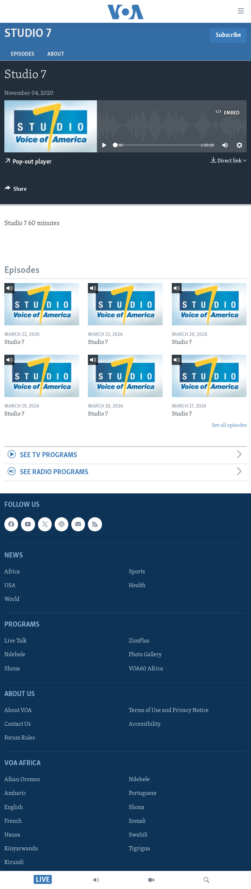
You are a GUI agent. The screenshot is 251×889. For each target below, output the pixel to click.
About (55, 54)
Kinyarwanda (21, 849)
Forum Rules (19, 738)
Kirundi (14, 862)
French (13, 821)
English (13, 807)
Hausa (12, 835)
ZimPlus (139, 641)
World (12, 600)
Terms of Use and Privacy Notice (169, 710)
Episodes (22, 54)
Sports (137, 572)
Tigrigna (139, 849)
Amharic (15, 794)
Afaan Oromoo (22, 780)
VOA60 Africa (146, 669)
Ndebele (14, 655)
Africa (12, 572)
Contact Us (17, 724)
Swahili (138, 835)
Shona (12, 669)
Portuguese (143, 794)
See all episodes (229, 425)
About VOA (18, 710)
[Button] (15, 191)
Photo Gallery (145, 655)
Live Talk (15, 641)
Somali (137, 821)
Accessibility (145, 724)
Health (137, 586)
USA (10, 586)
